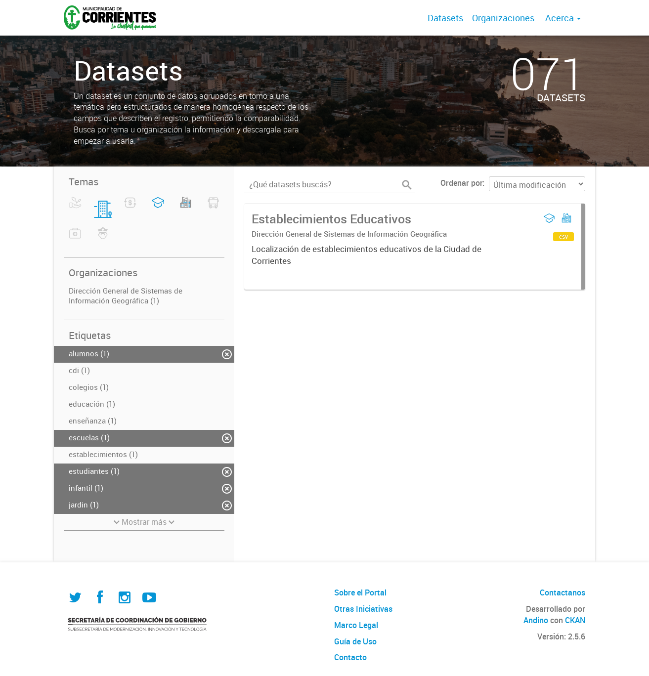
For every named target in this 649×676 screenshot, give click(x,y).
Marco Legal (356, 625)
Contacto (350, 657)
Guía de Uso (355, 641)
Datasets (445, 18)
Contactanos (562, 592)
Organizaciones (503, 18)
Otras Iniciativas (363, 608)
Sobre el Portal (360, 592)
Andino (535, 620)
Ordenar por (461, 183)
